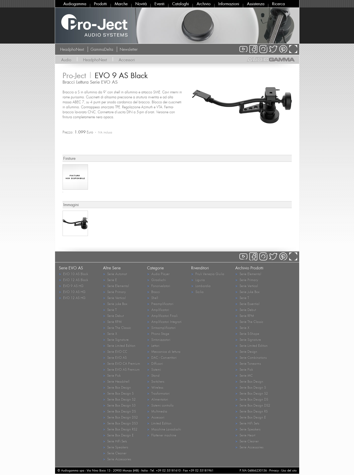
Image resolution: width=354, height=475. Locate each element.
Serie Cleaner (114, 453)
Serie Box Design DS (119, 411)
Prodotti (100, 3)
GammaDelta (101, 49)
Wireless (155, 387)
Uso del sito (289, 470)
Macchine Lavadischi (164, 429)
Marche (121, 3)
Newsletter (129, 49)
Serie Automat (115, 273)
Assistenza (255, 3)
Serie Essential (247, 303)
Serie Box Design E (118, 435)
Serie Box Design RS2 (120, 429)
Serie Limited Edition (119, 345)
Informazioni (228, 3)
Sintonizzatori (158, 339)
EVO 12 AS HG (72, 297)
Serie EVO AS (115, 357)
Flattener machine (161, 435)
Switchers (155, 381)
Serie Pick (112, 375)
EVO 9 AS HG (71, 285)
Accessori (127, 59)
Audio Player (158, 273)
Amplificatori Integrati (164, 321)
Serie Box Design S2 (119, 399)
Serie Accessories (117, 459)
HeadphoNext (72, 49)
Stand (153, 375)
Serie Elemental (116, 285)
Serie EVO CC (115, 351)
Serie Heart (245, 435)
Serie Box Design (117, 387)
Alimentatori (157, 399)
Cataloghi (180, 3)
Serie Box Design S (118, 393)
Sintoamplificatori (161, 327)
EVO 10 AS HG (72, 291)
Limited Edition (159, 423)
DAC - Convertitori (161, 357)
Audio (66, 59)
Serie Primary (114, 291)
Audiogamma (74, 3)
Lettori (153, 345)
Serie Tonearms (248, 363)
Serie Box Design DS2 (120, 417)
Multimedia (157, 411)
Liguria (198, 279)
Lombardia (201, 285)
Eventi (159, 3)
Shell (152, 297)
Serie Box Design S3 (119, 405)
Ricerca (278, 3)
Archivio (204, 3)
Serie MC (244, 375)
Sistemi (154, 369)
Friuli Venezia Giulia (207, 273)
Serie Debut (113, 315)
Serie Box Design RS (251, 411)
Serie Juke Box (115, 303)
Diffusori (155, 363)
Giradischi (156, 279)
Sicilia (197, 291)
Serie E (110, 279)
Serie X (110, 333)
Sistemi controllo (160, 405)
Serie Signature (116, 339)
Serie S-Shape (247, 333)
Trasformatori (158, 393)
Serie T (110, 309)
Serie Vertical (114, 297)
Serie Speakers (115, 447)
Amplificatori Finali (162, 315)
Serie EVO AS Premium (121, 369)
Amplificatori (158, 309)
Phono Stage (158, 333)
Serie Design (246, 351)
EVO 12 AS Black (73, 279)
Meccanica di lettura (163, 351)
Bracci (153, 291)
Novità (141, 3)
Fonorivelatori (158, 285)
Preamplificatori (160, 303)
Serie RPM (112, 321)
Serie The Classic (117, 327)
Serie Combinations (251, 357)
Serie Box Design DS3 (120, 423)
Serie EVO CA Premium (121, 363)
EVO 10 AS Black (73, 273)
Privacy (274, 470)
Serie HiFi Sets (115, 441)
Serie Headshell (116, 381)
